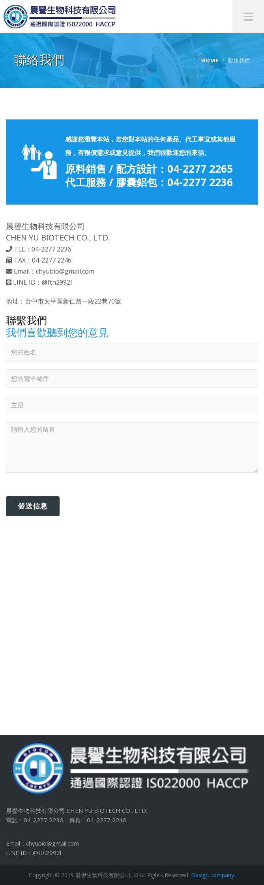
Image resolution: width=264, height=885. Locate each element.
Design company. (213, 875)
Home (210, 60)
